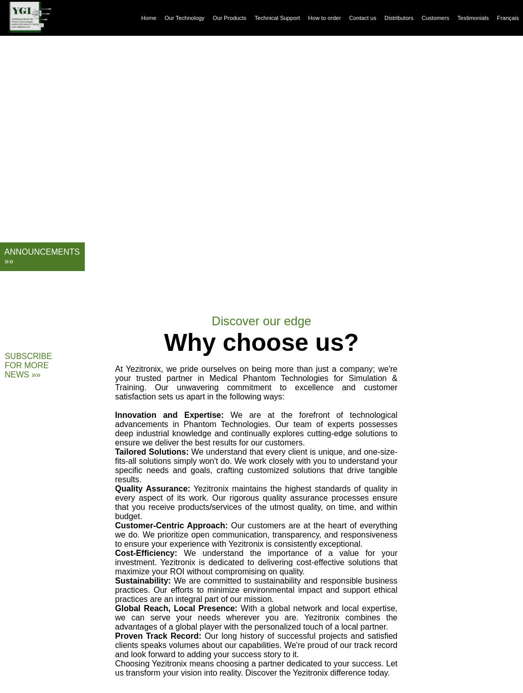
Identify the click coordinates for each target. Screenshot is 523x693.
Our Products (229, 18)
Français (508, 18)
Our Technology (184, 18)
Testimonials (473, 18)
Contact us (362, 18)
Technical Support (277, 18)
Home (148, 18)
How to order (324, 18)
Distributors (399, 18)
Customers (435, 18)
